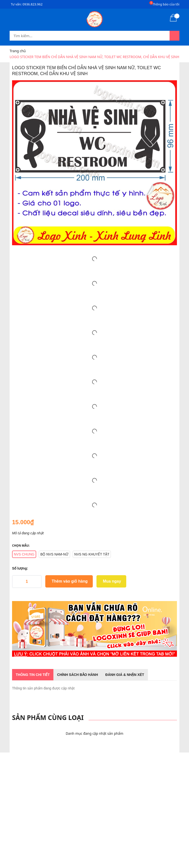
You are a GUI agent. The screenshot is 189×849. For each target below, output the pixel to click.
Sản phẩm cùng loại (48, 717)
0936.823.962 (33, 4)
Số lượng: (20, 568)
